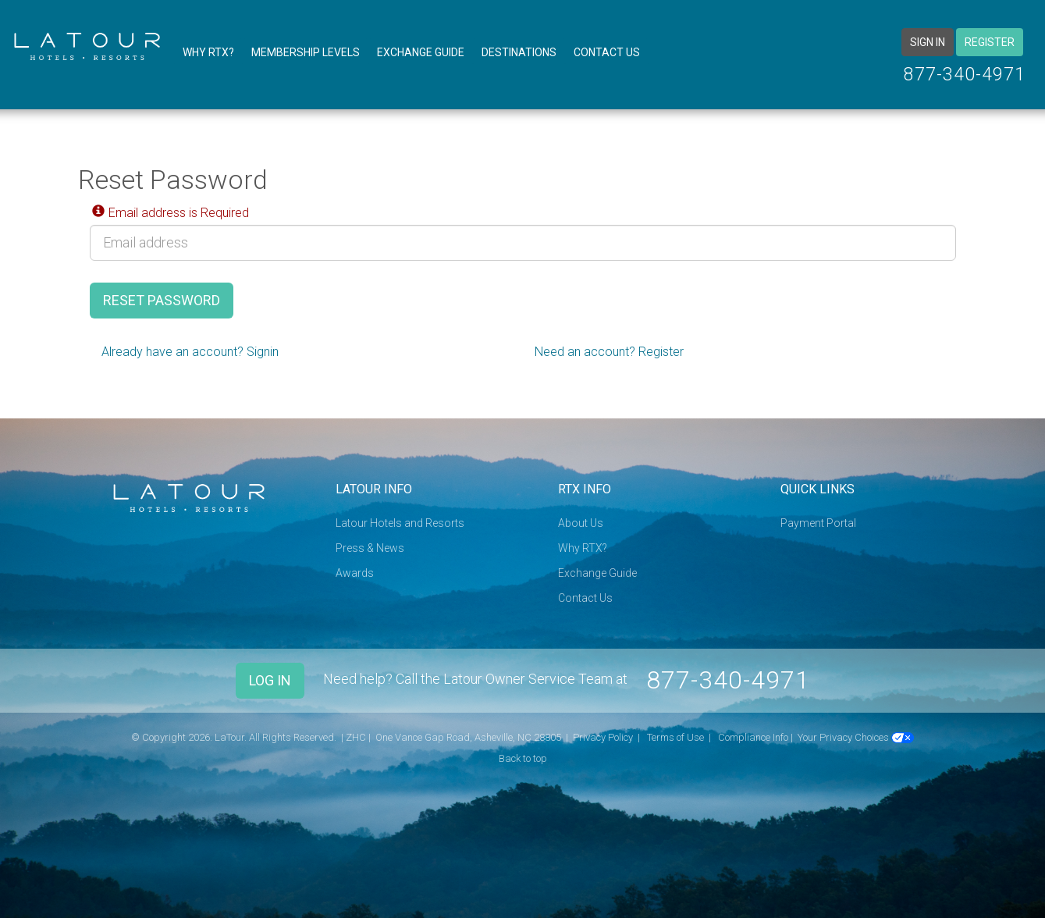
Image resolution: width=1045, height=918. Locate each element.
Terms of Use (675, 737)
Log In (270, 680)
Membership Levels (305, 52)
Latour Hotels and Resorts (400, 523)
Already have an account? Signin (190, 351)
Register (990, 42)
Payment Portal (818, 523)
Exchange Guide (420, 52)
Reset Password (161, 300)
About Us (580, 523)
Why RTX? (208, 52)
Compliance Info (753, 737)
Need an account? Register (609, 351)
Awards (355, 573)
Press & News (370, 548)
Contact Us (607, 52)
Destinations (519, 52)
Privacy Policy (603, 737)
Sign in (927, 42)
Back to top (523, 758)
